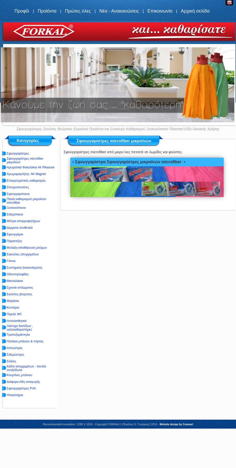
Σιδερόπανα (15, 214)
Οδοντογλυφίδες (18, 274)
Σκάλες (11, 361)
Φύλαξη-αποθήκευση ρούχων (27, 247)
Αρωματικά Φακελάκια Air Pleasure (31, 167)
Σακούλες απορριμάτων (23, 254)
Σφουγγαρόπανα (18, 194)
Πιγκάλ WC (14, 314)
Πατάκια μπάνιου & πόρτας (25, 341)
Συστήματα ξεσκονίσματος (24, 267)
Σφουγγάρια (15, 234)
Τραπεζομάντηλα (18, 334)
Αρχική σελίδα (195, 11)
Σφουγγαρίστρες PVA (21, 388)
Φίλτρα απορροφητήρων (23, 221)
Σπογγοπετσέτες (18, 187)
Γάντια (11, 261)
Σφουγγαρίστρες (18, 153)
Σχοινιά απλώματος (20, 287)
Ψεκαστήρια (15, 395)
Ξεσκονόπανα (16, 208)
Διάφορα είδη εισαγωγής (23, 382)
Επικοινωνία (160, 11)
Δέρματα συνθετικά (20, 228)
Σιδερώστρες (15, 354)
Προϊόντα (47, 11)
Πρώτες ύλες (78, 11)
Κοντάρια (13, 307)
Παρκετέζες (14, 241)
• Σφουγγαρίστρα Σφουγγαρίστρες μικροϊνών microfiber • (128, 162)
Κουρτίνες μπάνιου (19, 375)
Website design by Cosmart (176, 424)
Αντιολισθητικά (17, 321)
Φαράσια (13, 301)
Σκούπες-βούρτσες (19, 294)
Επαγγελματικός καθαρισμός (26, 180)
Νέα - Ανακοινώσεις (119, 11)
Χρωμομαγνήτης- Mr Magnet (26, 174)
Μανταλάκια (15, 281)
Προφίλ (21, 11)
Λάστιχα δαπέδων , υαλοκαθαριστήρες (20, 327)
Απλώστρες (15, 348)
